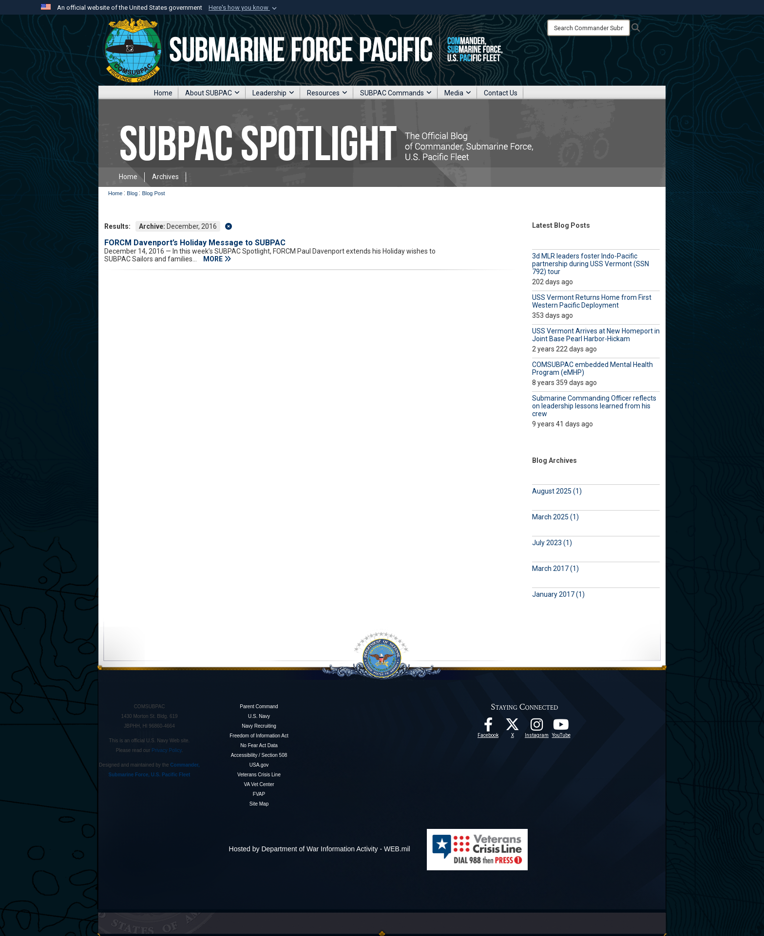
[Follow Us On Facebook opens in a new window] (488, 727)
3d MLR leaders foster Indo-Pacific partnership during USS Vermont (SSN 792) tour (590, 263)
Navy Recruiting (259, 726)
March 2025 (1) (555, 517)
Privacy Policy (167, 750)
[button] (244, 8)
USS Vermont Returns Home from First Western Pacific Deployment (591, 301)
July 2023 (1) (552, 543)
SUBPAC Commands (396, 93)
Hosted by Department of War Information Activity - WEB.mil (319, 849)
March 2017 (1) (555, 568)
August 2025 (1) (557, 491)
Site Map (258, 804)
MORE (217, 259)
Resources (327, 93)
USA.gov (258, 765)
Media (457, 93)
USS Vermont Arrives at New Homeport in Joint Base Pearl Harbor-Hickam (596, 335)
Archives (165, 177)
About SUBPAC (212, 93)
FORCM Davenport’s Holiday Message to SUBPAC (195, 242)
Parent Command (259, 706)
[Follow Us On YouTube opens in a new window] (561, 727)
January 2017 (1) (558, 594)
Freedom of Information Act (258, 735)
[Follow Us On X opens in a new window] (512, 727)
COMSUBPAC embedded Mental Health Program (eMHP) (592, 368)
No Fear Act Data (259, 745)
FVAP (259, 794)
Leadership (273, 93)
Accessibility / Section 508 (259, 755)
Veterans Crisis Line (259, 774)
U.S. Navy (259, 716)
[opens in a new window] (537, 727)
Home (163, 93)
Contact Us (500, 93)
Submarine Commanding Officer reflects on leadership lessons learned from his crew (594, 406)
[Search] (588, 27)
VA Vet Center (259, 784)
